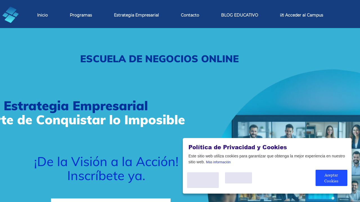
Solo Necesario (241, 182)
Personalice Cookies (204, 182)
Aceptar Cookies (331, 182)
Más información (218, 167)
